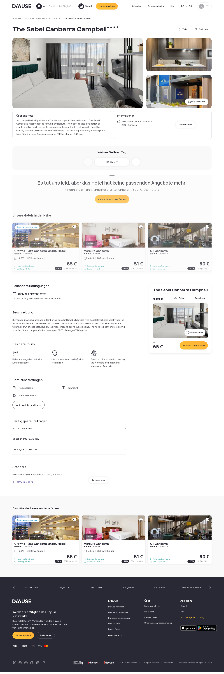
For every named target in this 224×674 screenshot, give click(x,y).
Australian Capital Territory (37, 18)
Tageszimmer (96, 589)
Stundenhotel (160, 589)
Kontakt (183, 608)
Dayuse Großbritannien (118, 614)
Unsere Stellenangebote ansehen (158, 624)
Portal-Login (45, 637)
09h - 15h (21, 538)
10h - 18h (37, 538)
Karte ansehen (186, 124)
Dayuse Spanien (115, 631)
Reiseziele (137, 6)
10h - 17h (90, 538)
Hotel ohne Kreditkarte (191, 589)
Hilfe (172, 6)
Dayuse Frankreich (116, 608)
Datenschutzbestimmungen (190, 664)
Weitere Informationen (28, 405)
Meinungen (149, 613)
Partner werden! (23, 637)
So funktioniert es (69, 429)
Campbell (56, 18)
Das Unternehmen (152, 608)
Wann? (112, 162)
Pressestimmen (151, 619)
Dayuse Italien (114, 625)
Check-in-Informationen (69, 440)
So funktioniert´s (156, 6)
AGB (210, 664)
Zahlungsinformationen (69, 451)
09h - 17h (157, 538)
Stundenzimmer (32, 589)
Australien (17, 18)
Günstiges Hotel (128, 589)
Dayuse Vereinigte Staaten (119, 620)
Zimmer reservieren (194, 345)
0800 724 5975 (22, 483)
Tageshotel (64, 589)
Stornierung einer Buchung (192, 619)
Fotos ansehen (196, 101)
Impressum (168, 664)
